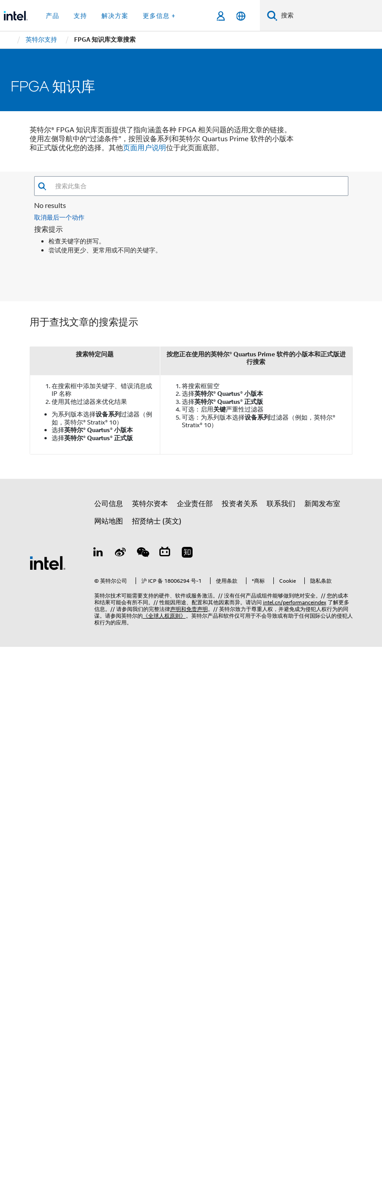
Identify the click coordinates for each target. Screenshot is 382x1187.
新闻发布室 (322, 503)
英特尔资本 (150, 503)
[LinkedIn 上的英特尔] (98, 554)
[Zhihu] (187, 554)
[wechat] (142, 554)
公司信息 (108, 503)
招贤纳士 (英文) (156, 521)
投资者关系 (240, 503)
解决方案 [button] (114, 16)
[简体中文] (241, 15)
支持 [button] (80, 16)
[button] (42, 186)
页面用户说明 (144, 147)
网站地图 (108, 521)
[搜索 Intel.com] (329, 15)
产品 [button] (52, 16)
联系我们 (281, 503)
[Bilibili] (164, 554)
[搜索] (272, 15)
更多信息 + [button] (159, 16)
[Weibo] (120, 554)
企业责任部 (195, 503)
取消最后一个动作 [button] (59, 217)
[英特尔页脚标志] (48, 562)
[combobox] (197, 186)
